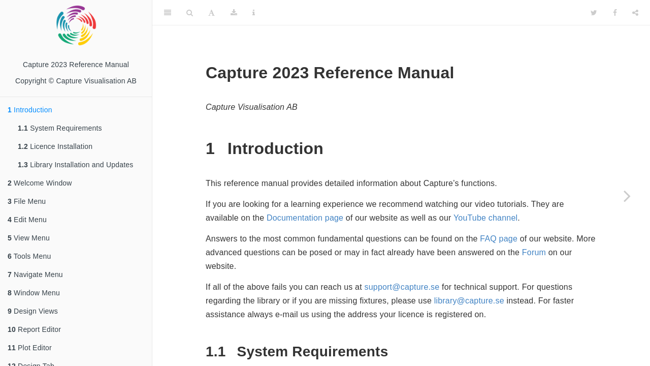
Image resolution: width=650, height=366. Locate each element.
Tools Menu (29, 256)
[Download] (234, 12)
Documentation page (305, 218)
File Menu (27, 201)
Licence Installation (55, 146)
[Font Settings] (211, 12)
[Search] (190, 12)
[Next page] (627, 195)
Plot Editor (30, 348)
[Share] (635, 12)
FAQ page (498, 238)
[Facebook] (615, 12)
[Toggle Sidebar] (167, 12)
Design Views (33, 311)
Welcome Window (40, 183)
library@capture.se (469, 300)
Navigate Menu (36, 274)
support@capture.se (402, 287)
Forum (534, 252)
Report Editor (34, 329)
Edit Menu (27, 220)
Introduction (30, 110)
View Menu (29, 238)
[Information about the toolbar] (254, 12)
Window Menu (34, 293)
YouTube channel (485, 218)
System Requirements (60, 128)
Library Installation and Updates (75, 165)
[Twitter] (594, 12)
